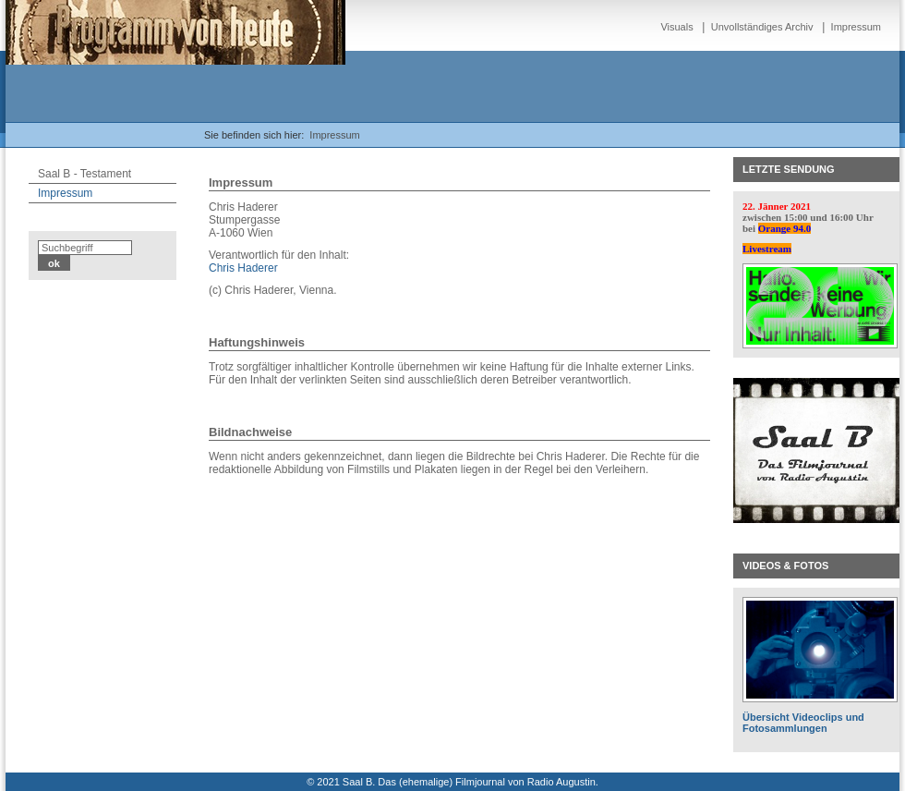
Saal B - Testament (84, 173)
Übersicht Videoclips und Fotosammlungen (803, 723)
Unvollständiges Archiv (762, 26)
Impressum (856, 26)
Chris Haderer (243, 268)
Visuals (676, 26)
